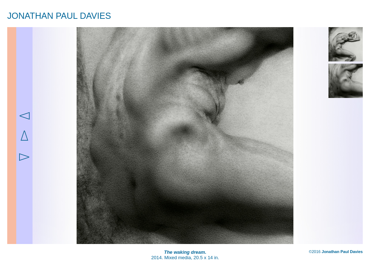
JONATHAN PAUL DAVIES (59, 16)
